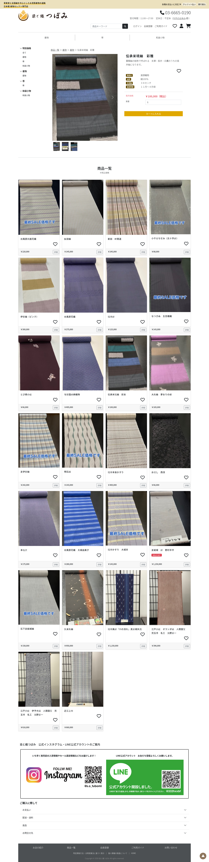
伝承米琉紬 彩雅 (118, 394)
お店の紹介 (38, 847)
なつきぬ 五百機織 (161, 316)
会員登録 (148, 26)
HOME (133, 853)
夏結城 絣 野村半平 (162, 550)
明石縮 (67, 471)
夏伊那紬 (25, 471)
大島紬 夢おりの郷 (161, 394)
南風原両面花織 (30, 238)
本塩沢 (24, 550)
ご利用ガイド (161, 26)
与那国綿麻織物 (72, 394)
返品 (24, 825)
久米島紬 (68, 629)
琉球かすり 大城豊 (118, 549)
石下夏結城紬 (27, 628)
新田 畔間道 (114, 238)
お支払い (26, 809)
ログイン (137, 26)
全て (24, 52)
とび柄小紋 (26, 394)
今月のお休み (180, 18)
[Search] (106, 26)
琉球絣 (111, 316)
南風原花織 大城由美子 (76, 550)
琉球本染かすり (116, 472)
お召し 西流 (158, 472)
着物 (46, 37)
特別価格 (26, 48)
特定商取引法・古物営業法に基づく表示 (88, 853)
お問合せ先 (27, 832)
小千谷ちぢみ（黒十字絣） (165, 238)
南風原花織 (69, 316)
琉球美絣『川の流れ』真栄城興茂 (125, 629)
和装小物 (160, 37)
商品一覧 (55, 49)
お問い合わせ (171, 847)
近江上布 (69, 710)
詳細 (56, 252)
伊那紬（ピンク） (30, 316)
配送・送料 (27, 817)
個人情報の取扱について (117, 853)
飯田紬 (67, 238)
